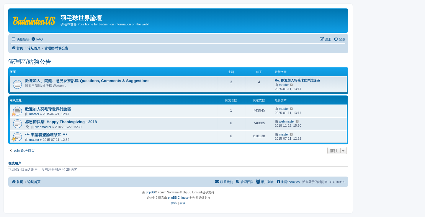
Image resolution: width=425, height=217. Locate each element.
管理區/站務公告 (29, 61)
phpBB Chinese (178, 197)
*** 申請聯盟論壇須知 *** (46, 135)
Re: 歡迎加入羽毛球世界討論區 (297, 80)
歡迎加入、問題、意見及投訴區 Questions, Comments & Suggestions (87, 81)
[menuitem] (37, 39)
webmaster (43, 127)
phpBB (150, 192)
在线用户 (14, 163)
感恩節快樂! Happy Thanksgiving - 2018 (61, 122)
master (284, 85)
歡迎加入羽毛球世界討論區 (48, 109)
